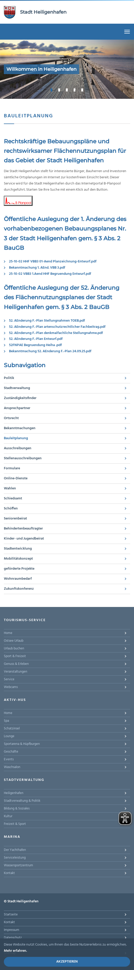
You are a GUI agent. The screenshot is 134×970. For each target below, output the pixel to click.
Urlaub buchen (14, 648)
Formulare (12, 468)
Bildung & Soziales (17, 808)
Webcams (11, 687)
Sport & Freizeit (15, 656)
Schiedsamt (13, 498)
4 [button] (74, 89)
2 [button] (59, 89)
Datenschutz (13, 937)
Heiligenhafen (13, 793)
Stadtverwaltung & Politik (22, 801)
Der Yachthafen (15, 850)
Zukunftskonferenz (19, 589)
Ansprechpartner (17, 408)
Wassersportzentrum (18, 865)
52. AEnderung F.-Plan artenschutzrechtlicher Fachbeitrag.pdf (57, 327)
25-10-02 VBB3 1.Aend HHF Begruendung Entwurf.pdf (50, 274)
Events (9, 759)
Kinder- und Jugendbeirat (24, 539)
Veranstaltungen (15, 671)
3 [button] (67, 89)
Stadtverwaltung (17, 388)
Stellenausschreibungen (23, 458)
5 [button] (82, 89)
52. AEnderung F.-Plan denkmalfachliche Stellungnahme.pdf (56, 333)
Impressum (11, 930)
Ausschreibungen (17, 448)
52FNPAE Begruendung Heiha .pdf (35, 345)
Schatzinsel (12, 728)
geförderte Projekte (19, 569)
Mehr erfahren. (15, 951)
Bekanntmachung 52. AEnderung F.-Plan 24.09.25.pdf (50, 351)
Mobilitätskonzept (18, 559)
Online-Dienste (15, 478)
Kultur (8, 816)
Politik (9, 378)
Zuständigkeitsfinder (20, 398)
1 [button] (51, 89)
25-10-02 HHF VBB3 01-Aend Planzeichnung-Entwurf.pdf (53, 261)
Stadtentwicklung (18, 549)
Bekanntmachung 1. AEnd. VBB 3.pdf (37, 268)
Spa (6, 721)
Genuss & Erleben (16, 664)
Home (8, 633)
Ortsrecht (11, 418)
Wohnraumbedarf (18, 579)
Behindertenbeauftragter (23, 529)
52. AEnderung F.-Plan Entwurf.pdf (36, 339)
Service (9, 679)
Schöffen (11, 509)
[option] (67, 69)
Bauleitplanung (16, 438)
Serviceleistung (15, 857)
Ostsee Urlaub (13, 640)
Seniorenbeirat (15, 519)
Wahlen (10, 488)
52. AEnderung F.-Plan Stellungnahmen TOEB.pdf (47, 321)
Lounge (9, 736)
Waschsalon (12, 767)
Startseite (11, 914)
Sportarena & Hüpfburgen (22, 744)
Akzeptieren (67, 962)
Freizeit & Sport (15, 824)
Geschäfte (11, 751)
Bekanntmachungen (19, 428)
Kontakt (9, 873)
